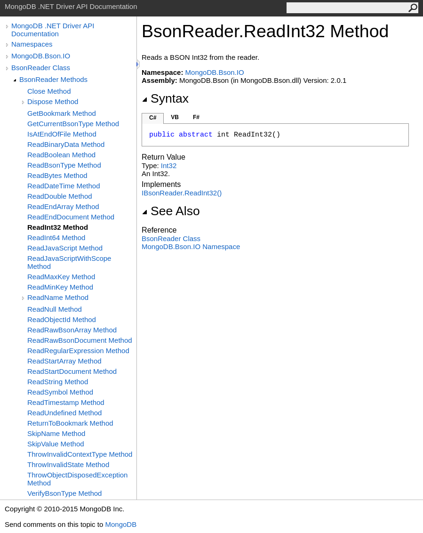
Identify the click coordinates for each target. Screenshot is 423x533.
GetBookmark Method (61, 113)
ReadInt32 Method (57, 227)
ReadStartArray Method (64, 361)
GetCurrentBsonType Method (73, 124)
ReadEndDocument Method (70, 217)
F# (196, 117)
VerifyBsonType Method (64, 493)
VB (175, 117)
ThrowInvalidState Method (68, 464)
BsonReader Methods (53, 79)
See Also (171, 211)
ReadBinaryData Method (65, 144)
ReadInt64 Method (56, 238)
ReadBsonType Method (64, 165)
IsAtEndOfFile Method (61, 134)
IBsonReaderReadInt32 (182, 193)
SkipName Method (56, 433)
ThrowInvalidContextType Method (79, 454)
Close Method (49, 91)
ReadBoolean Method (61, 155)
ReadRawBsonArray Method (72, 330)
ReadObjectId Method (61, 319)
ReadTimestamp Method (65, 402)
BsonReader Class (40, 68)
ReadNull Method (54, 309)
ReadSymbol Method (60, 392)
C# (152, 117)
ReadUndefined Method (64, 413)
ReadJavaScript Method (65, 248)
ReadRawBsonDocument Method (79, 340)
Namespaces (32, 44)
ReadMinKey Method (60, 287)
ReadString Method (57, 382)
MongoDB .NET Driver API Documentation (52, 30)
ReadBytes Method (57, 175)
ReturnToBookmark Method (70, 423)
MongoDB (120, 524)
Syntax (165, 98)
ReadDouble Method (59, 196)
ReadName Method (57, 297)
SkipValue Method (55, 444)
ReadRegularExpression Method (78, 351)
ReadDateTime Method (63, 186)
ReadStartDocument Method (72, 371)
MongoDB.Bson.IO (40, 56)
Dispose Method (52, 101)
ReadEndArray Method (63, 206)
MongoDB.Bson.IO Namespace (191, 246)
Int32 (168, 166)
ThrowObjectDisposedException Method (77, 479)
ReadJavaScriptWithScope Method (69, 262)
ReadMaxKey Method (61, 277)
